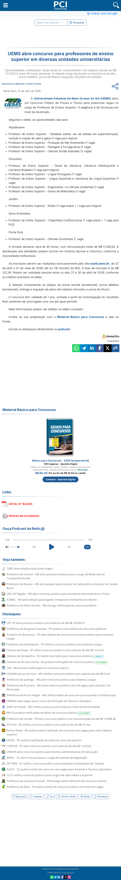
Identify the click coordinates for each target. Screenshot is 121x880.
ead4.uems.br (99, 263)
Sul (49, 796)
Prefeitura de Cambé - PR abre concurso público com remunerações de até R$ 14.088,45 (61, 719)
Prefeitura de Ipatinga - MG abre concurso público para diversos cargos (51, 679)
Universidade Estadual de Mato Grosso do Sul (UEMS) (72, 98)
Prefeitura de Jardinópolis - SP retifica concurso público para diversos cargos (54, 644)
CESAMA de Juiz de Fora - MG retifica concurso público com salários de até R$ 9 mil (58, 674)
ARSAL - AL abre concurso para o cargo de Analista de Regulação (47, 757)
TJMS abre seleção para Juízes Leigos (30, 568)
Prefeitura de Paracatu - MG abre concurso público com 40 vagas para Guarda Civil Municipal (59, 687)
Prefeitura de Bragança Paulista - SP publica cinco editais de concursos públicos (57, 629)
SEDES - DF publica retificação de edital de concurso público (44, 740)
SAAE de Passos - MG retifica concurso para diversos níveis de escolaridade (53, 707)
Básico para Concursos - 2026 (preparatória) (60, 460)
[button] (5, 5)
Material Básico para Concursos (80, 317)
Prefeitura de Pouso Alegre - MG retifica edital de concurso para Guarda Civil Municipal (61, 695)
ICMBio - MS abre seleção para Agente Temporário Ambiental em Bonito (52, 599)
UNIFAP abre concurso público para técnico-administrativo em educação (52, 752)
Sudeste (35, 796)
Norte (85, 796)
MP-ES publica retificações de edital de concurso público (48, 713)
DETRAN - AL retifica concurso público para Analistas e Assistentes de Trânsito (55, 763)
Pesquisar (76, 22)
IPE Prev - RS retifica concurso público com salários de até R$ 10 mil (48, 724)
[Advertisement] (60, 36)
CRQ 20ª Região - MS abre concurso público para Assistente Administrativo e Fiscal (58, 594)
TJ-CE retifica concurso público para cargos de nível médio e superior (50, 775)
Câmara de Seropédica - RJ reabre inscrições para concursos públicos (55, 656)
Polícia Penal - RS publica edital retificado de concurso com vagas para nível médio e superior (59, 732)
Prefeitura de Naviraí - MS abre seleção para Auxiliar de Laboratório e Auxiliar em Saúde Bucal (62, 586)
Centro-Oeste (66, 796)
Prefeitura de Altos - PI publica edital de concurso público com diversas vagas (55, 787)
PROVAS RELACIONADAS (24, 516)
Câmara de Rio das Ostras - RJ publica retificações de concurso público (57, 662)
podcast (64, 329)
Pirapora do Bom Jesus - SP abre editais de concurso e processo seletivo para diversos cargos (60, 636)
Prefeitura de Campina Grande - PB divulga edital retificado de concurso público (57, 781)
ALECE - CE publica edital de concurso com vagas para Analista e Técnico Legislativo (59, 769)
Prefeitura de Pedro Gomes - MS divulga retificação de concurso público (51, 605)
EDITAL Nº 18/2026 (20, 504)
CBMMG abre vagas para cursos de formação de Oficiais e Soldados (49, 701)
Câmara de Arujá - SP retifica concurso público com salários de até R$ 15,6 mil (55, 650)
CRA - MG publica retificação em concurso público (38, 668)
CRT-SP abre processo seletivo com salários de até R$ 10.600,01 (46, 623)
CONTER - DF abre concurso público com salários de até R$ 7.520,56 (49, 746)
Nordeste (101, 796)
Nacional (19, 796)
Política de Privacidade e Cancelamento (60, 869)
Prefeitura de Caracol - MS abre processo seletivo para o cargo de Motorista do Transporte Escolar (56, 576)
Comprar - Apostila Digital (60, 479)
